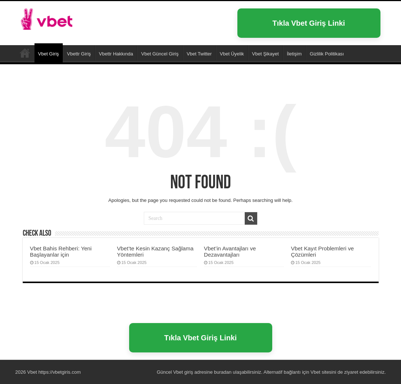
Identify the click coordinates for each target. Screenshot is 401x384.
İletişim (294, 54)
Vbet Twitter (199, 54)
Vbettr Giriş (79, 54)
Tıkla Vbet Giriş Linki (309, 23)
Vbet (24, 53)
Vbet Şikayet (265, 54)
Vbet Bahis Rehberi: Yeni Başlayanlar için (61, 251)
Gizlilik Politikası (327, 54)
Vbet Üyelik (232, 54)
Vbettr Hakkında (116, 54)
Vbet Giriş (48, 54)
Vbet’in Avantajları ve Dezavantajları (230, 251)
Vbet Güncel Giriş (160, 54)
